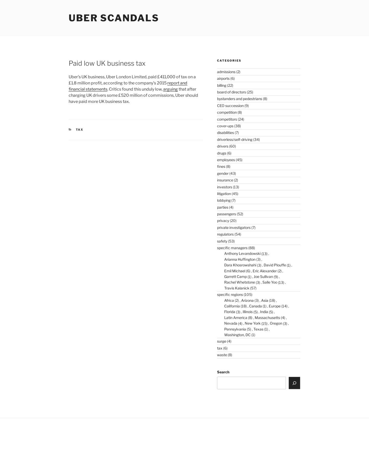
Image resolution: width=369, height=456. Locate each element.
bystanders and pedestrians (239, 98)
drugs (221, 153)
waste (222, 355)
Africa (229, 300)
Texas (258, 329)
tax (80, 129)
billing (221, 85)
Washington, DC (237, 335)
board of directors (231, 92)
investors (224, 187)
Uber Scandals (114, 18)
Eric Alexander (265, 271)
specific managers (232, 248)
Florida (229, 311)
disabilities (225, 132)
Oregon (276, 323)
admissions (226, 72)
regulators (225, 234)
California (232, 306)
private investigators (234, 227)
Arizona (247, 300)
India (264, 311)
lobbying (224, 200)
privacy (223, 220)
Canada (255, 306)
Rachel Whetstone (239, 282)
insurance (225, 180)
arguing (170, 89)
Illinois (248, 311)
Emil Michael (234, 271)
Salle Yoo (269, 282)
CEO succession (230, 105)
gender (223, 173)
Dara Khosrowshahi (240, 265)
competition (227, 112)
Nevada (230, 323)
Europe (275, 306)
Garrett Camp (235, 276)
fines (221, 166)
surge (221, 341)
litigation (224, 193)
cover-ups (225, 126)
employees (226, 160)
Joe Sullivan (263, 276)
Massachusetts (267, 317)
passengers (226, 214)
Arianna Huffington (239, 259)
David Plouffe (275, 265)
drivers (222, 146)
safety (222, 241)
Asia (264, 300)
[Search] (294, 383)
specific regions (230, 294)
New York (253, 323)
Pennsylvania (235, 329)
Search (223, 372)
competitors (227, 119)
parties (222, 207)
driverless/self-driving (234, 139)
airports (223, 78)
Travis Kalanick (236, 288)
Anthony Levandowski (242, 253)
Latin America (235, 317)
